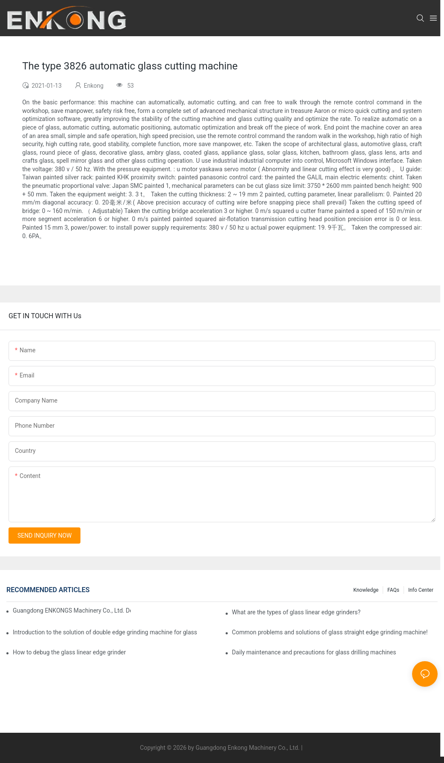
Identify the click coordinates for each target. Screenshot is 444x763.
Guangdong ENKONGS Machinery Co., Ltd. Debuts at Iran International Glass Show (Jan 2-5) (72, 610)
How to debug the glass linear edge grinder (69, 652)
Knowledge (365, 590)
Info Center (420, 590)
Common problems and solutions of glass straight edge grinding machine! (330, 632)
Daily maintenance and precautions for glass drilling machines (314, 652)
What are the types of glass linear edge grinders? (296, 612)
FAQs (393, 590)
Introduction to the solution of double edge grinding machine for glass (105, 632)
